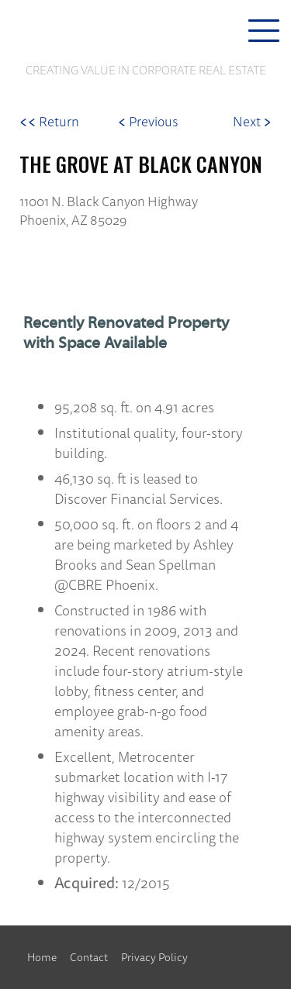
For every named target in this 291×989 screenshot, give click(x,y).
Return (49, 121)
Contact (89, 957)
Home (42, 957)
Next (252, 121)
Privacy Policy (154, 957)
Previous (148, 121)
